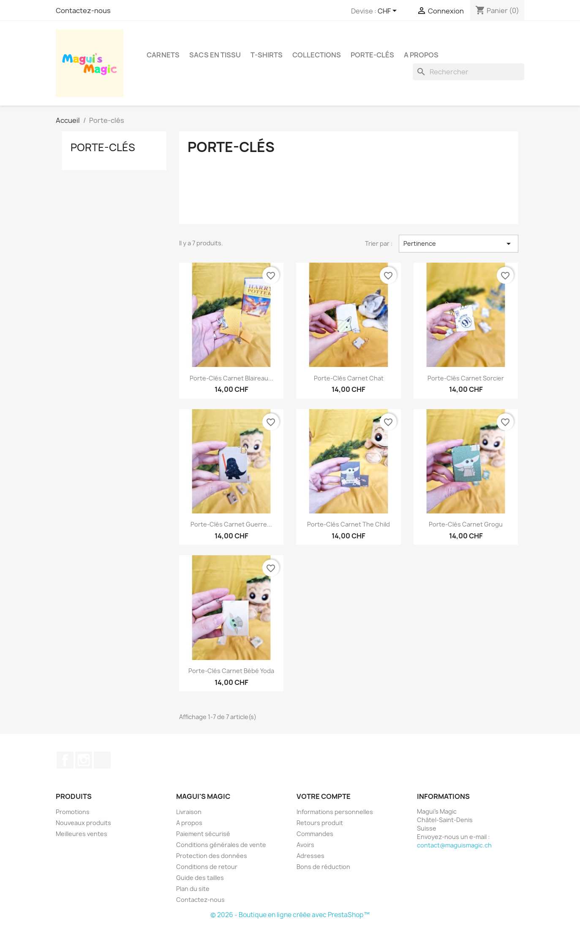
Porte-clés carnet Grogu (466, 524)
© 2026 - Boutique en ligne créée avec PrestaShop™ (290, 914)
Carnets (163, 55)
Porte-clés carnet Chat (349, 378)
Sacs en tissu (215, 55)
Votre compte (324, 796)
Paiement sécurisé (203, 834)
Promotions (73, 812)
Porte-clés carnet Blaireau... (231, 378)
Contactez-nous (83, 10)
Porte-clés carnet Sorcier (466, 378)
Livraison (189, 812)
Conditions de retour (206, 867)
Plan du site (193, 889)
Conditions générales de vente (221, 845)
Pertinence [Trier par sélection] (458, 244)
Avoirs (305, 845)
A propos (421, 55)
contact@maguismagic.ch (454, 845)
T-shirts (267, 55)
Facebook (65, 760)
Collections (316, 55)
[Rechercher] (468, 71)
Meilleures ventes (81, 834)
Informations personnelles (335, 812)
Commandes (315, 834)
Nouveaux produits (83, 823)
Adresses (310, 856)
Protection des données (211, 856)
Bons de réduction (323, 867)
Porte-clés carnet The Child (348, 524)
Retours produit (320, 823)
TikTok (102, 760)
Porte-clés (372, 55)
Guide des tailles (200, 878)
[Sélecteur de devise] (389, 11)
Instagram (83, 760)
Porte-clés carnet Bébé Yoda (231, 671)
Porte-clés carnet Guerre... (231, 524)
